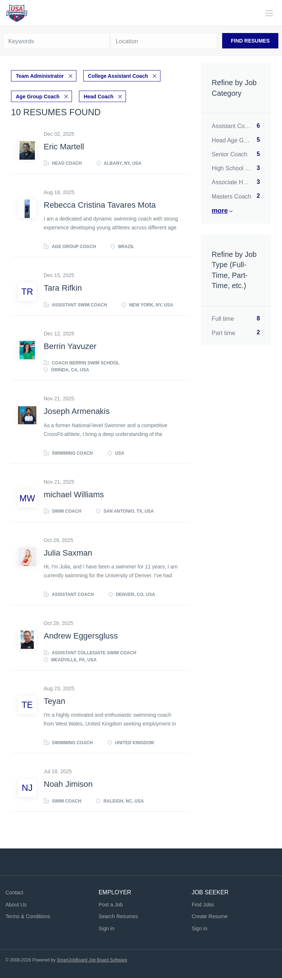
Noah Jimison (68, 784)
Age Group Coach (37, 96)
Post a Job (110, 905)
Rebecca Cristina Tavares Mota (100, 205)
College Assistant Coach (118, 76)
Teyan (54, 701)
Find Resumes (250, 41)
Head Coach (98, 96)
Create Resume (210, 916)
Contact (14, 892)
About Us (16, 905)
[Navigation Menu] (269, 13)
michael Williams (74, 494)
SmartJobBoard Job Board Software (92, 960)
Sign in (106, 928)
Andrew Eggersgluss (81, 635)
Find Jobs (203, 905)
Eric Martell (64, 146)
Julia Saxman (68, 552)
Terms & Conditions (28, 916)
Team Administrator (40, 76)
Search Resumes (118, 916)
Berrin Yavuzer (70, 346)
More (220, 210)
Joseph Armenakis (77, 411)
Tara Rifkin (63, 287)
